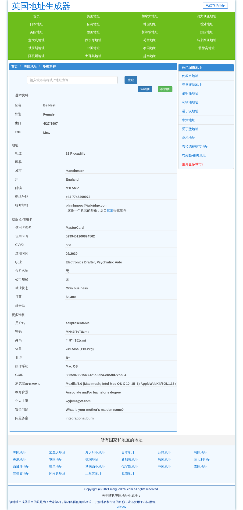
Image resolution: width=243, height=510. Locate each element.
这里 (110, 210)
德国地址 (93, 32)
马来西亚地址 (206, 40)
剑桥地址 (188, 137)
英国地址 (36, 32)
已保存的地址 (215, 5)
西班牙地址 (93, 40)
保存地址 (145, 89)
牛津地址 (188, 120)
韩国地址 (149, 24)
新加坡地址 (150, 32)
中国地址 (93, 48)
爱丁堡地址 (190, 129)
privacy (121, 506)
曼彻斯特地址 (192, 85)
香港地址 (206, 24)
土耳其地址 (93, 56)
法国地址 (206, 32)
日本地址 (36, 24)
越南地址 (149, 56)
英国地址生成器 (41, 6)
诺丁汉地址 (190, 111)
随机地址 (165, 89)
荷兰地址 (149, 40)
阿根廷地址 (36, 56)
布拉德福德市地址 (195, 146)
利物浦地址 (190, 102)
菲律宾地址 (206, 48)
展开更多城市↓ (192, 164)
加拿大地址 (150, 16)
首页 (36, 16)
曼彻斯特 (49, 66)
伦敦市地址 (190, 76)
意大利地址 (36, 40)
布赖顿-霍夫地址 (194, 155)
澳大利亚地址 (206, 16)
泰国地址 (149, 48)
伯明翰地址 (190, 93)
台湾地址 (93, 24)
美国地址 (93, 16)
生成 (131, 80)
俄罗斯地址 (36, 48)
